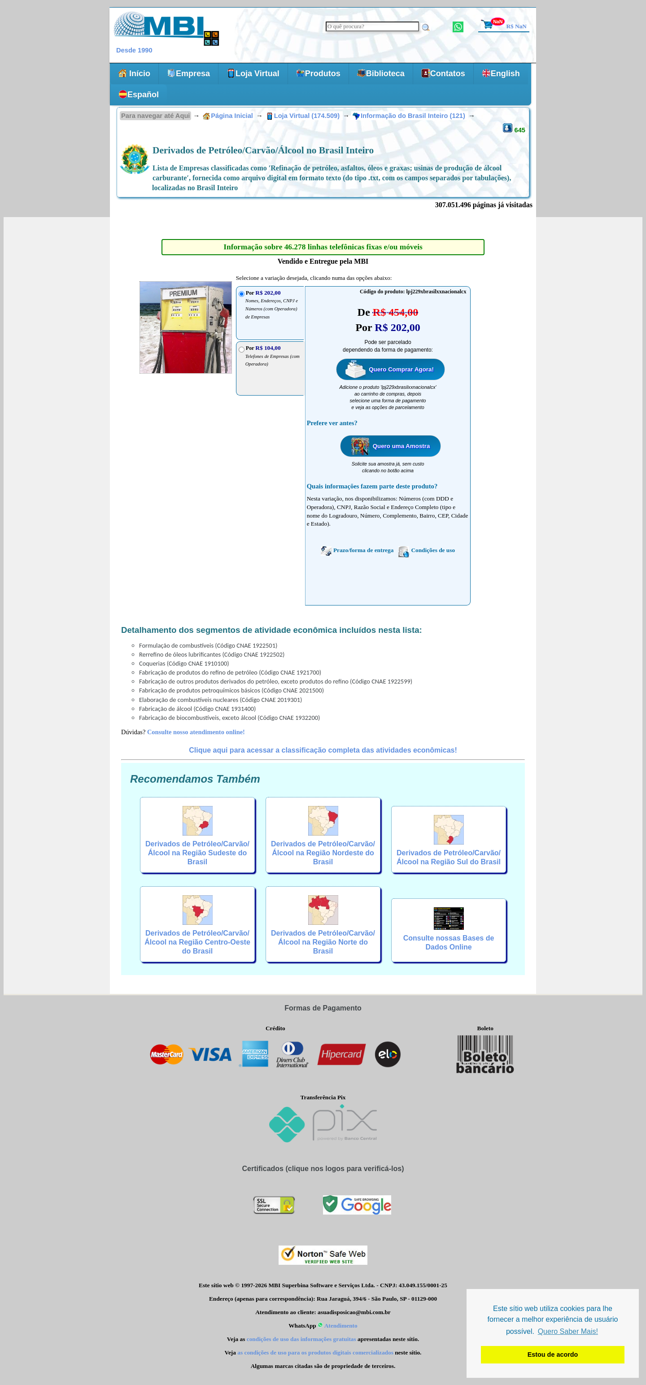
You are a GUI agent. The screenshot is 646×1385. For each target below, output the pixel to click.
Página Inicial (228, 115)
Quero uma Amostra (401, 446)
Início (134, 73)
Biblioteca (381, 73)
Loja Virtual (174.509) (303, 115)
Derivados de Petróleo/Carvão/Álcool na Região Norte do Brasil (323, 942)
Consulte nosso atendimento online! (196, 732)
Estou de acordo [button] (553, 1354)
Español (138, 94)
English (501, 73)
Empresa (188, 73)
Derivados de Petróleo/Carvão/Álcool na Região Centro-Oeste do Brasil (197, 942)
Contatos (443, 73)
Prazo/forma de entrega (357, 550)
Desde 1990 (134, 50)
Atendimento (338, 1325)
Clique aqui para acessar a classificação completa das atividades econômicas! (323, 750)
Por (272, 355)
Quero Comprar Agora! (401, 369)
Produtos (318, 73)
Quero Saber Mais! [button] (568, 1331)
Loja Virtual (253, 73)
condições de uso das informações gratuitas (301, 1339)
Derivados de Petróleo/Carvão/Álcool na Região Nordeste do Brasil (323, 853)
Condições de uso (426, 550)
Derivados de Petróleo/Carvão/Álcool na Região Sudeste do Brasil (197, 853)
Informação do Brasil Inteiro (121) (410, 115)
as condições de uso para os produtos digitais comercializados (315, 1352)
